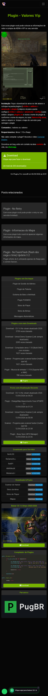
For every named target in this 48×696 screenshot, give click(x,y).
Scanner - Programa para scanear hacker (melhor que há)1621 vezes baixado (24, 361)
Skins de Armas (24, 311)
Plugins (24, 381)
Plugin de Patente (24, 289)
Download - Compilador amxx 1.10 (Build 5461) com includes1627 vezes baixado (24, 350)
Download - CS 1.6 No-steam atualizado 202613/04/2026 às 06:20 (24, 394)
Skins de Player (24, 305)
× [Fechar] (38, 688)
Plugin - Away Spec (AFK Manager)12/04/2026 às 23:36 (24, 435)
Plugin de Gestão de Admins (24, 284)
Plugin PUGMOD (24, 300)
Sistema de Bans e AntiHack (24, 295)
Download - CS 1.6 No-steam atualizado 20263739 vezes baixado (24, 329)
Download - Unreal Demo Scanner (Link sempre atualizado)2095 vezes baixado (24, 339)
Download (24, 545)
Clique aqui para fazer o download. (17, 159)
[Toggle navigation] (43, 4)
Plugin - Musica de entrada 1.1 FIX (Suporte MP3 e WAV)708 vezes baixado (24, 372)
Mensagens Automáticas (24, 316)
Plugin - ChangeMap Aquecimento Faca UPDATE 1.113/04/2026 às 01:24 (24, 404)
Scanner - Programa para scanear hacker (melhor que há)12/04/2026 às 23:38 (24, 426)
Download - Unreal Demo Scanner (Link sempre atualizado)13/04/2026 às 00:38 (24, 415)
